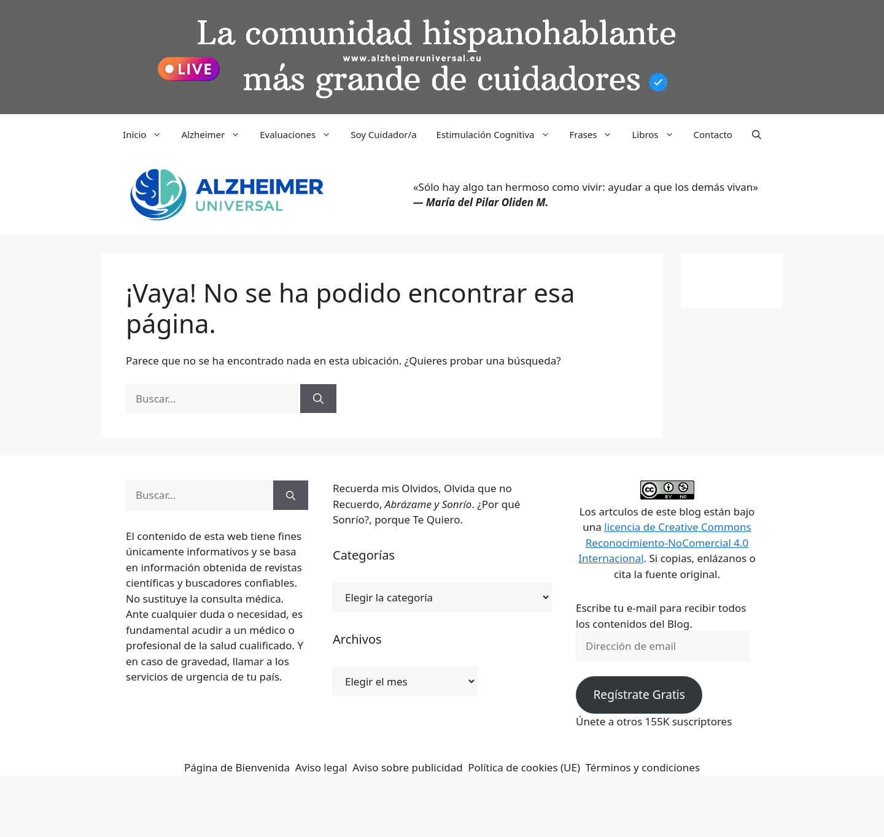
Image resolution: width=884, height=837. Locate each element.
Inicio (147, 134)
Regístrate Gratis (638, 695)
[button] (756, 134)
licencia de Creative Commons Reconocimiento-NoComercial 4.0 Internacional (664, 542)
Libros (657, 134)
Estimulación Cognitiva (498, 134)
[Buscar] (318, 399)
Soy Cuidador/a (383, 134)
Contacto (713, 134)
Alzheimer (215, 134)
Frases (596, 134)
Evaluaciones (300, 134)
